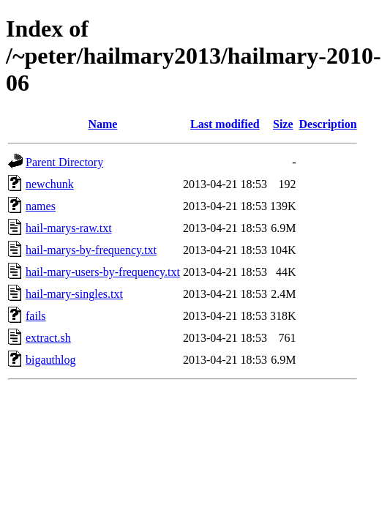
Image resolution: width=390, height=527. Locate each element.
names (41, 206)
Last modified (225, 124)
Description (328, 124)
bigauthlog (50, 360)
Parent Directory (64, 162)
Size (283, 124)
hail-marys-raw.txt (69, 228)
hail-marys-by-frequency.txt (91, 250)
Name (102, 124)
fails (36, 316)
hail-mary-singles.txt (74, 294)
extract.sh (48, 338)
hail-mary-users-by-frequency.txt (103, 272)
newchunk (50, 184)
